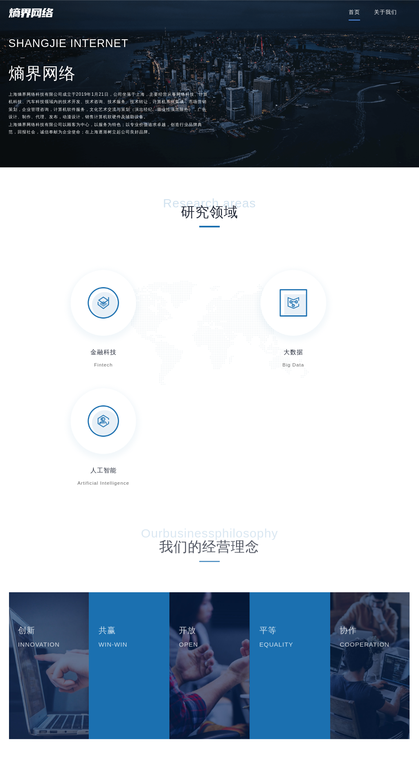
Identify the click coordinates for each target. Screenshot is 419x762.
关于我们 (385, 12)
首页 (354, 12)
